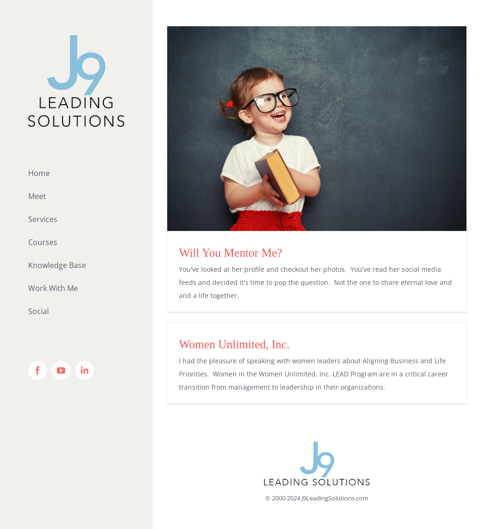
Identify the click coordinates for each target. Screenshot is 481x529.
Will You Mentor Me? (230, 252)
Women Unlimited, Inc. (234, 344)
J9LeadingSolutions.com (335, 498)
